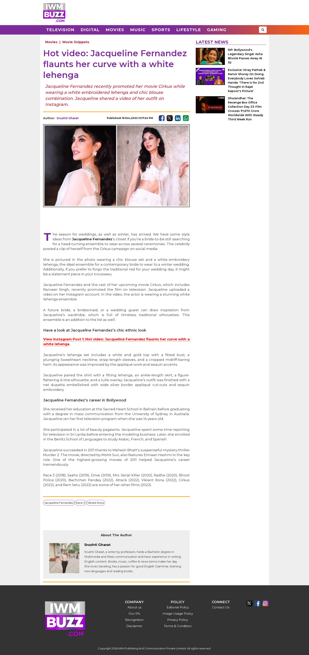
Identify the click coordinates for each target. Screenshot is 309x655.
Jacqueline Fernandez (58, 502)
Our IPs (134, 613)
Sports (161, 29)
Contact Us (220, 607)
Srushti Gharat (68, 118)
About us (134, 607)
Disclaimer (134, 626)
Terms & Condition (178, 626)
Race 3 (80, 502)
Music (138, 29)
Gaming (216, 29)
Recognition (134, 620)
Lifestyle (188, 29)
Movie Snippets (75, 42)
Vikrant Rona (95, 502)
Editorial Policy (178, 607)
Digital (90, 29)
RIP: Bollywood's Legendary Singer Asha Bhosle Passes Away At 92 (245, 56)
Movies (115, 29)
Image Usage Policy (177, 613)
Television (60, 29)
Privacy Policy (177, 620)
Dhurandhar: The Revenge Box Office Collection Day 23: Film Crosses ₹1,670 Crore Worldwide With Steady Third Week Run (245, 108)
